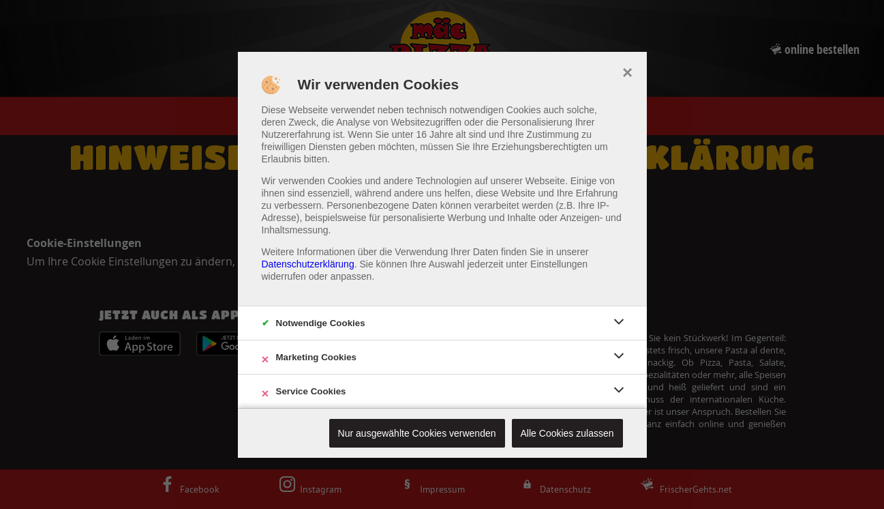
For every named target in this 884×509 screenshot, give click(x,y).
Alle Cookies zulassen (567, 433)
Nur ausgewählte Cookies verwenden (417, 433)
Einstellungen (559, 264)
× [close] (627, 71)
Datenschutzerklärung (308, 264)
